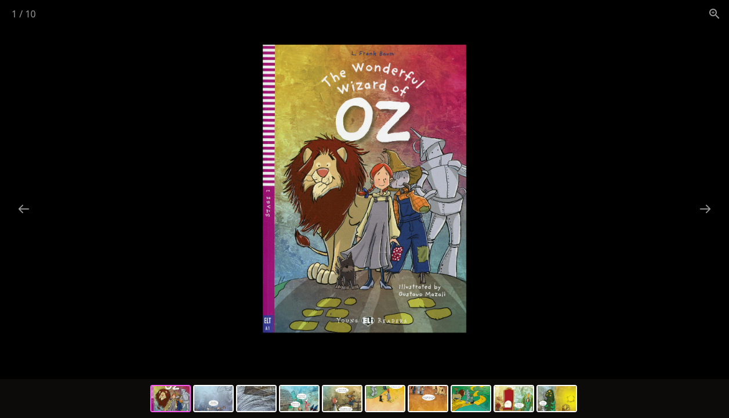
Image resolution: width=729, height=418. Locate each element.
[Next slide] (705, 208)
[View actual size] (714, 13)
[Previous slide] (24, 208)
